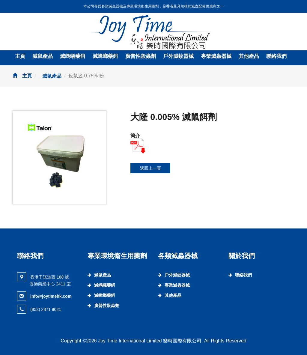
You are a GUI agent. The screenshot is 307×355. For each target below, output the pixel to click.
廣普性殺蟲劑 (140, 56)
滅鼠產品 (42, 56)
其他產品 (249, 56)
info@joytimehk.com (50, 296)
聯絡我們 (276, 56)
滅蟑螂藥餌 (105, 56)
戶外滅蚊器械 (178, 56)
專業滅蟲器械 (216, 56)
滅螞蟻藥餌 (72, 56)
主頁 (20, 56)
